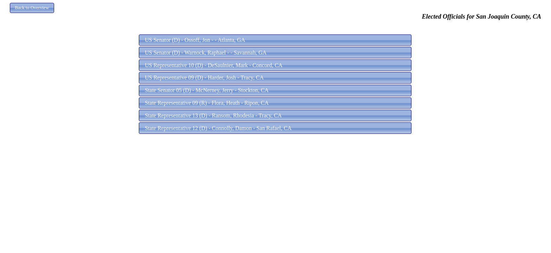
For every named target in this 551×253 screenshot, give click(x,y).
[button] (32, 8)
